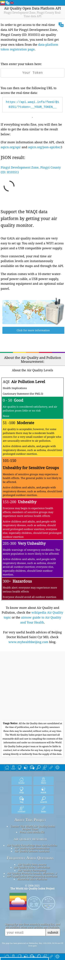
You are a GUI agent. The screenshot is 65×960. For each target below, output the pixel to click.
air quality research (30, 839)
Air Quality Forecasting (32, 870)
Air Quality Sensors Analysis (32, 851)
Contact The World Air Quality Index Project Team (32, 828)
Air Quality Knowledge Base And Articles (32, 845)
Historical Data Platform (32, 879)
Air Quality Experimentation (32, 848)
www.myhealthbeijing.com (28, 642)
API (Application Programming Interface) (32, 876)
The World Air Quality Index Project (32, 888)
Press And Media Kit (32, 832)
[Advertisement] (32, 686)
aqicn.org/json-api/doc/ (44, 147)
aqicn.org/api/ (11, 147)
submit (52, 932)
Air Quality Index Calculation (32, 867)
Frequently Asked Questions (30, 858)
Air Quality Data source (32, 864)
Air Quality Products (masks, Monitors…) (32, 873)
